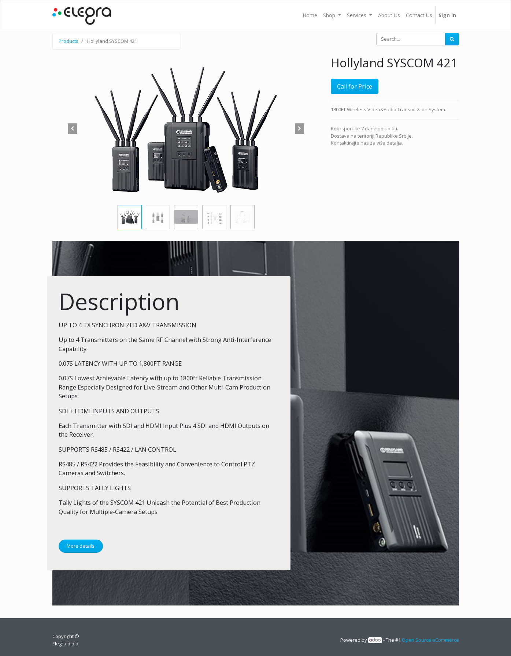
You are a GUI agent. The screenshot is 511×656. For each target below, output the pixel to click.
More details (81, 546)
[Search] (452, 39)
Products (68, 41)
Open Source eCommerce (430, 640)
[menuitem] (310, 15)
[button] (72, 129)
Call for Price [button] (354, 86)
